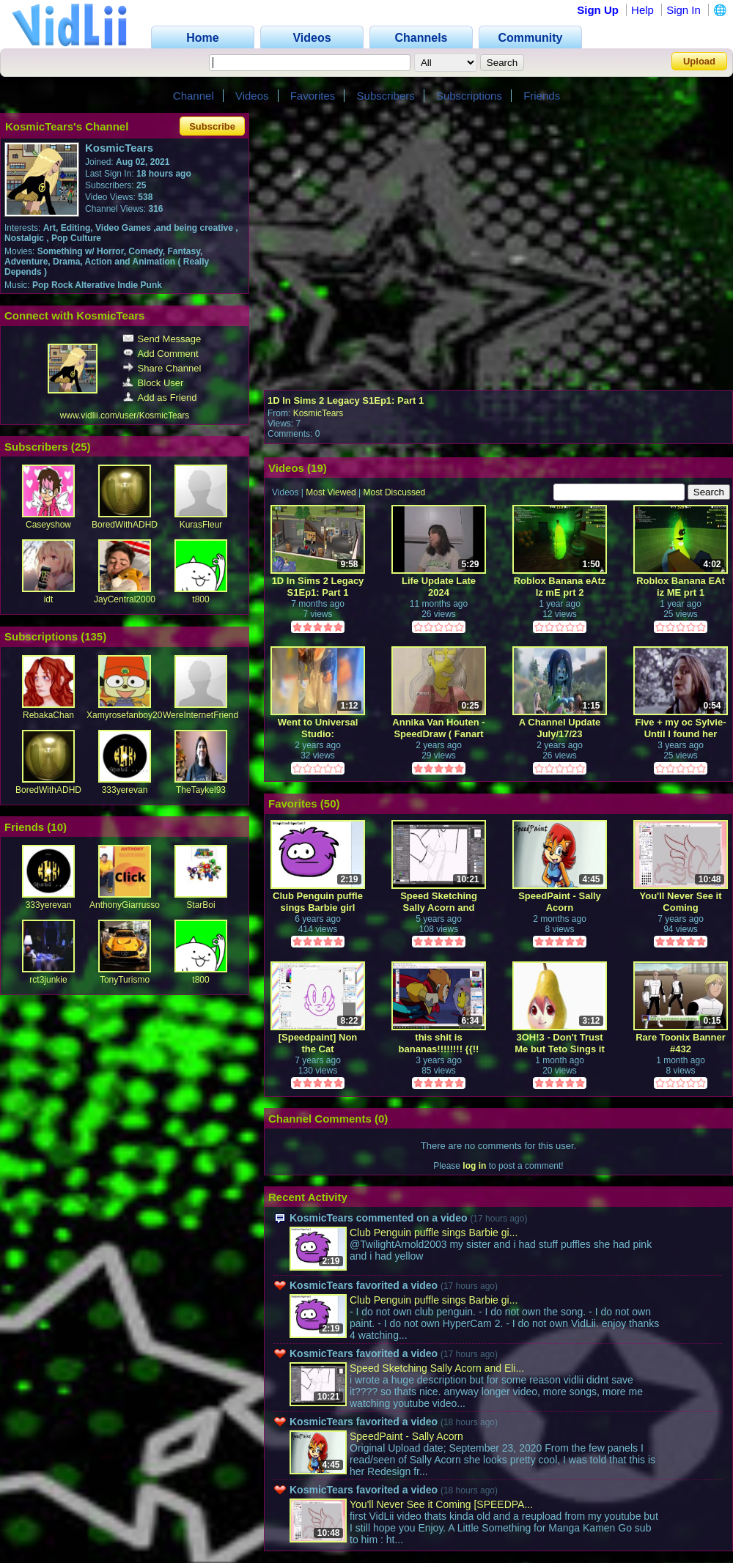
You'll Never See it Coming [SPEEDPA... (441, 1504)
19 (317, 468)
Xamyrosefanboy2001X (132, 715)
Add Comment (160, 353)
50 (330, 803)
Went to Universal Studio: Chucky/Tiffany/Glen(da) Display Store (318, 728)
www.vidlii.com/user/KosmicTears (125, 415)
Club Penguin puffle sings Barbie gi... (433, 1232)
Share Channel (162, 368)
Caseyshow (48, 525)
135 (93, 636)
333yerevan (125, 790)
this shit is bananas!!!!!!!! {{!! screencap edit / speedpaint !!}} (439, 1043)
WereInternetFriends (203, 715)
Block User (153, 382)
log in (474, 1166)
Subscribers (386, 95)
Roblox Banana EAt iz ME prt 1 (680, 586)
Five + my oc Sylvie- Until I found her (681, 728)
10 (57, 827)
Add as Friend (159, 397)
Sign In (683, 10)
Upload (699, 61)
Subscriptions (469, 95)
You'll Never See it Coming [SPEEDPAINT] (681, 901)
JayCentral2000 (124, 599)
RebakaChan (48, 715)
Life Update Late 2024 (439, 586)
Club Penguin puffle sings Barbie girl (318, 901)
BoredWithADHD (125, 525)
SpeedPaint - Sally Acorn (559, 901)
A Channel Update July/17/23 (559, 728)
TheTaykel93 (201, 790)
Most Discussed (395, 492)
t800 (200, 599)
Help (642, 10)
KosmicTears (318, 413)
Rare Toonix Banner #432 (681, 1043)
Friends (541, 95)
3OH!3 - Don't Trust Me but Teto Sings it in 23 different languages (560, 1043)
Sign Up (598, 10)
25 (81, 446)
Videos (252, 95)
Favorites (313, 95)
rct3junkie (48, 980)
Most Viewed (331, 492)
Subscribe (212, 126)
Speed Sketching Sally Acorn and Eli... (437, 1368)
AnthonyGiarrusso (124, 905)
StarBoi (200, 905)
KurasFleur (201, 525)
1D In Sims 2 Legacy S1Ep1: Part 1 (346, 400)
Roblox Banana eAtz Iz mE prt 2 (560, 586)
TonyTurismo (125, 980)
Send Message (162, 338)
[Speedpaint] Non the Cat (318, 1043)
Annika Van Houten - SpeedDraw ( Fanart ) (438, 728)
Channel (193, 95)
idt (49, 599)
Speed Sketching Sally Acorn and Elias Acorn (438, 901)
